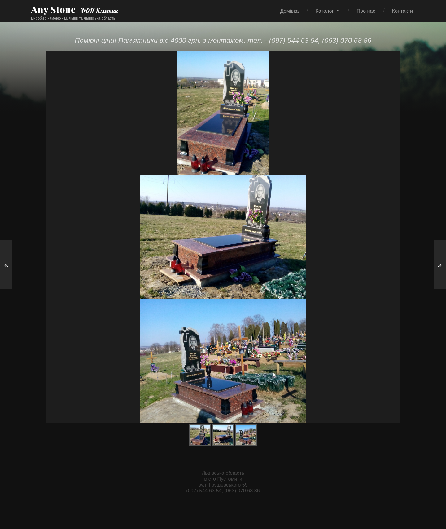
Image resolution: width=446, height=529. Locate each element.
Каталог (325, 11)
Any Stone (53, 9)
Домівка (289, 11)
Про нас (365, 11)
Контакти (402, 11)
